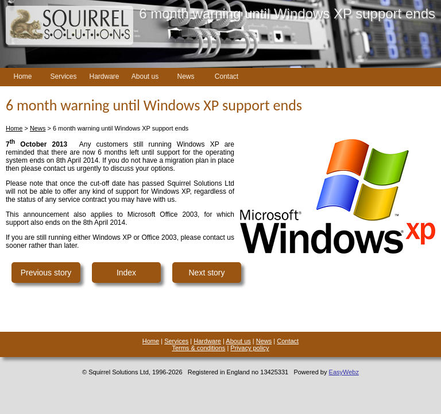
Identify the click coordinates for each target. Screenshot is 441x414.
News (185, 76)
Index (126, 272)
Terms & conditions (198, 347)
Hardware (104, 76)
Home (22, 76)
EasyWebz (344, 372)
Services (63, 76)
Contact (226, 76)
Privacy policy (249, 347)
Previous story (46, 272)
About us (144, 76)
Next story (206, 272)
